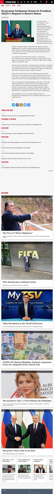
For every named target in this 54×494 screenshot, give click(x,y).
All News (50, 171)
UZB (31, 2)
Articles (8, 5)
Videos (13, 5)
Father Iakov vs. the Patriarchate (8, 460)
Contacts (4, 490)
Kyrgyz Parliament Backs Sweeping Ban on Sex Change (15, 148)
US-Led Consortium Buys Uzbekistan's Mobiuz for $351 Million (17, 153)
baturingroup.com (36, 492)
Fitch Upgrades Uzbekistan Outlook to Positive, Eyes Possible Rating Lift (20, 167)
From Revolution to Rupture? (38, 460)
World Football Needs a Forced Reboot (24, 460)
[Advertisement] (27, 182)
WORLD (35, 2)
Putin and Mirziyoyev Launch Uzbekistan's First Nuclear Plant (17, 133)
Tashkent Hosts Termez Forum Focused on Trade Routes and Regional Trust (21, 124)
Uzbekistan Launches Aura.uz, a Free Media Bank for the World (18, 116)
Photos (19, 5)
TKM (28, 2)
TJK (24, 2)
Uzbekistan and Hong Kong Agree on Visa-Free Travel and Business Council (21, 142)
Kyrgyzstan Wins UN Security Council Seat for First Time (16, 158)
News (2, 5)
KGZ (21, 2)
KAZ (18, 2)
